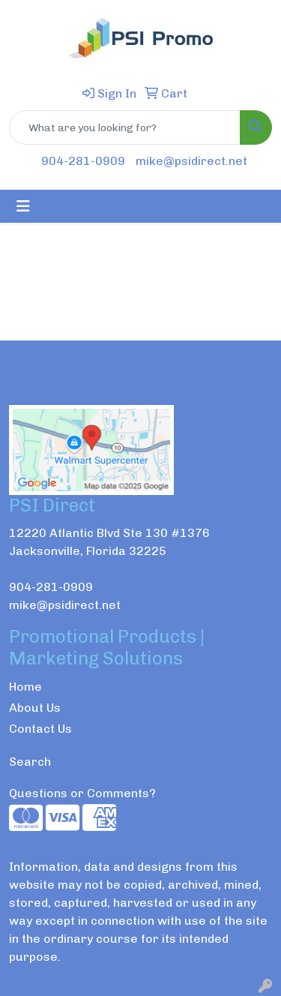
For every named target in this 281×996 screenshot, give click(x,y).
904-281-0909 (83, 161)
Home (25, 687)
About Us (35, 707)
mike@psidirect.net (191, 161)
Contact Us (40, 729)
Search (30, 761)
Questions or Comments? (82, 793)
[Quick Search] (125, 127)
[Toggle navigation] (23, 206)
